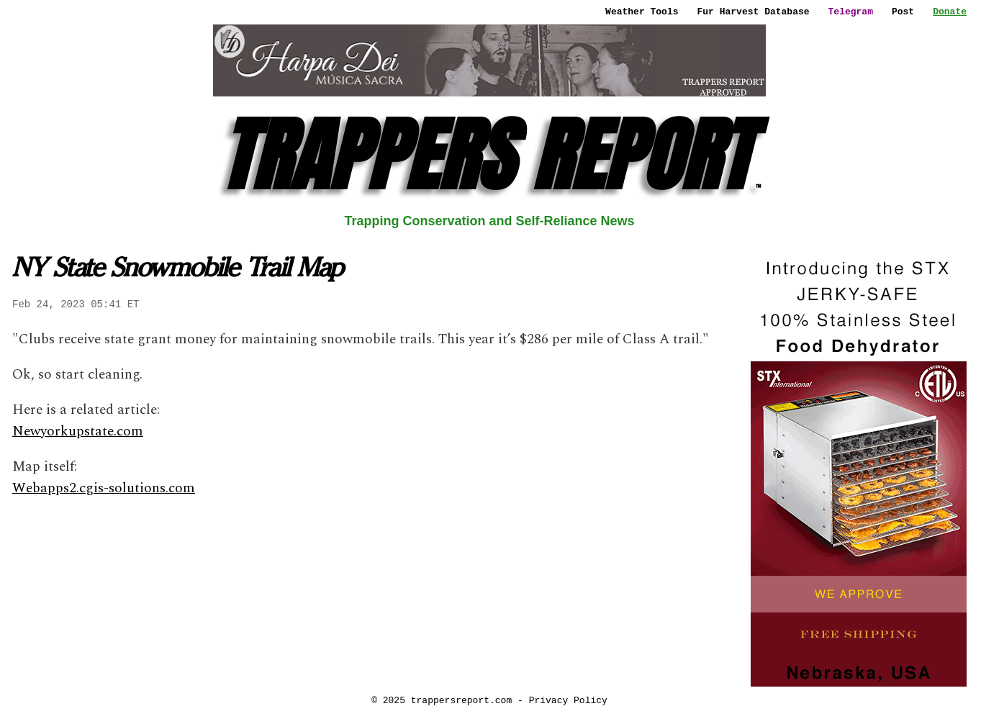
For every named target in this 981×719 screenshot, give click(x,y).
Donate (950, 11)
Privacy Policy (568, 700)
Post (903, 11)
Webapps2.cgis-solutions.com (103, 488)
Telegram (850, 11)
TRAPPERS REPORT (490, 155)
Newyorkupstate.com (77, 431)
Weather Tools (641, 11)
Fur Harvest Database (753, 11)
